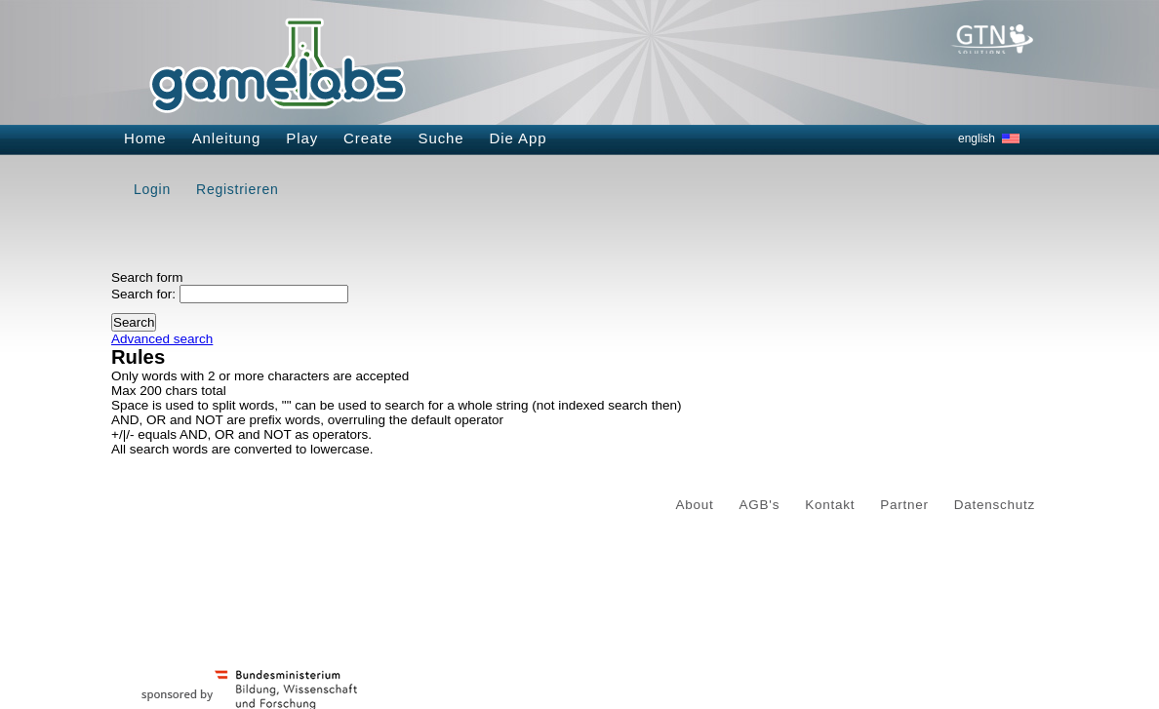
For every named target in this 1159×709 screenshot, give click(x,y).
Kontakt (830, 504)
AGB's (759, 504)
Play (302, 138)
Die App (518, 138)
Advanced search (162, 339)
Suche (441, 138)
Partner (904, 504)
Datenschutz (994, 504)
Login (152, 189)
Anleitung (226, 138)
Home (145, 138)
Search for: (143, 294)
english (976, 138)
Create (367, 138)
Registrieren (237, 189)
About (695, 504)
